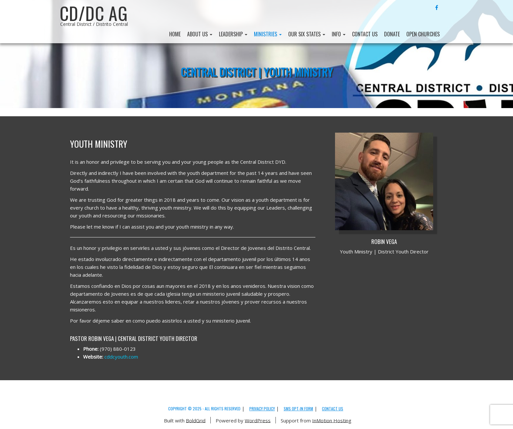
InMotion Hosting (331, 420)
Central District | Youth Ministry (257, 72)
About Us (199, 34)
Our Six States (306, 34)
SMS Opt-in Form (298, 408)
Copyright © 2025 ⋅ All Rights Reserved (204, 408)
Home (175, 34)
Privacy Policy (262, 408)
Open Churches (423, 34)
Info (338, 34)
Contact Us (365, 34)
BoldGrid (195, 420)
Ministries (268, 34)
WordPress (258, 420)
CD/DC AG (94, 13)
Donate (392, 34)
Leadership (233, 34)
